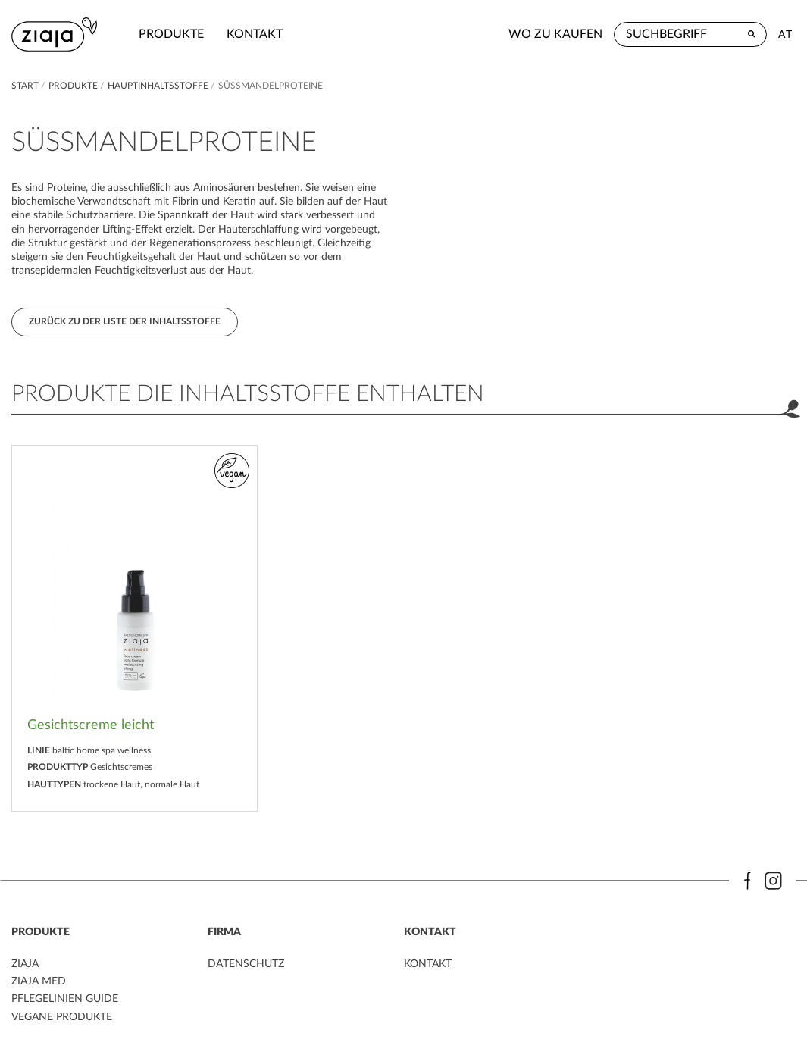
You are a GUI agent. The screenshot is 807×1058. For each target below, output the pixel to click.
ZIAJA (25, 964)
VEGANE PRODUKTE (61, 1017)
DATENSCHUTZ (246, 964)
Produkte (171, 34)
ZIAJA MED (38, 981)
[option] (134, 628)
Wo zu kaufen (555, 34)
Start (26, 85)
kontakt (255, 34)
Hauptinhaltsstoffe (159, 85)
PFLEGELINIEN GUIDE (64, 999)
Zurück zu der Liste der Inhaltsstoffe (125, 321)
